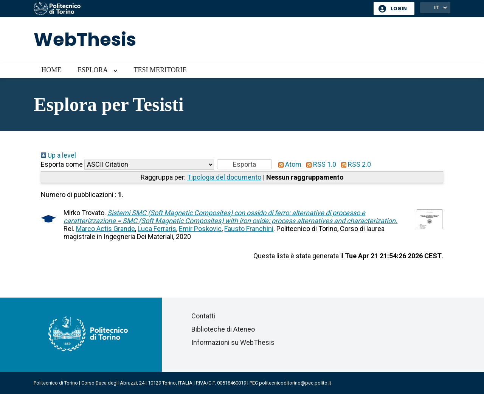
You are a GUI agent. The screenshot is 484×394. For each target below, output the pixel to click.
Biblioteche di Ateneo (223, 329)
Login (399, 8)
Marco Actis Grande (105, 229)
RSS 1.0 (319, 164)
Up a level (58, 155)
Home (51, 70)
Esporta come (62, 164)
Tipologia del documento (224, 177)
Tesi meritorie (159, 70)
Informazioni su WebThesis (233, 342)
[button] (244, 164)
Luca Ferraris (157, 229)
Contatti (203, 316)
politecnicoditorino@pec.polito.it (295, 383)
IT (436, 7)
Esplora (93, 70)
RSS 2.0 (354, 164)
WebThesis (85, 39)
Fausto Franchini (248, 229)
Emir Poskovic (200, 229)
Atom (288, 164)
